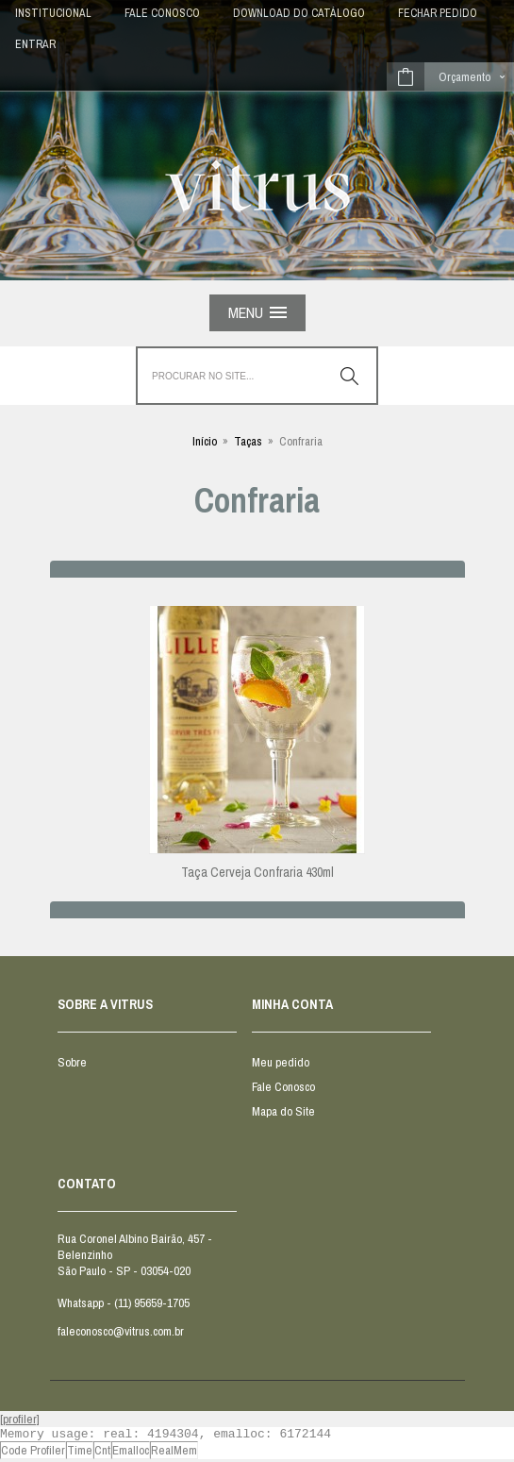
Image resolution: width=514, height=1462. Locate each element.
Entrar (35, 44)
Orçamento (464, 77)
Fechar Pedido (437, 13)
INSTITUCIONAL (53, 13)
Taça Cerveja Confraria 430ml (257, 872)
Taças (248, 441)
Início (204, 441)
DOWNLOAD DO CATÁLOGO (299, 13)
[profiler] (20, 1419)
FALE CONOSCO (162, 13)
